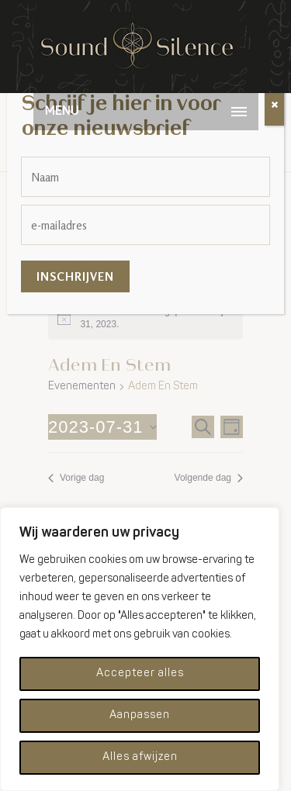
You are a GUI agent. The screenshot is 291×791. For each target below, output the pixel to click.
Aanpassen (139, 715)
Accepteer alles (140, 673)
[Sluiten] (274, 105)
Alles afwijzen (140, 757)
